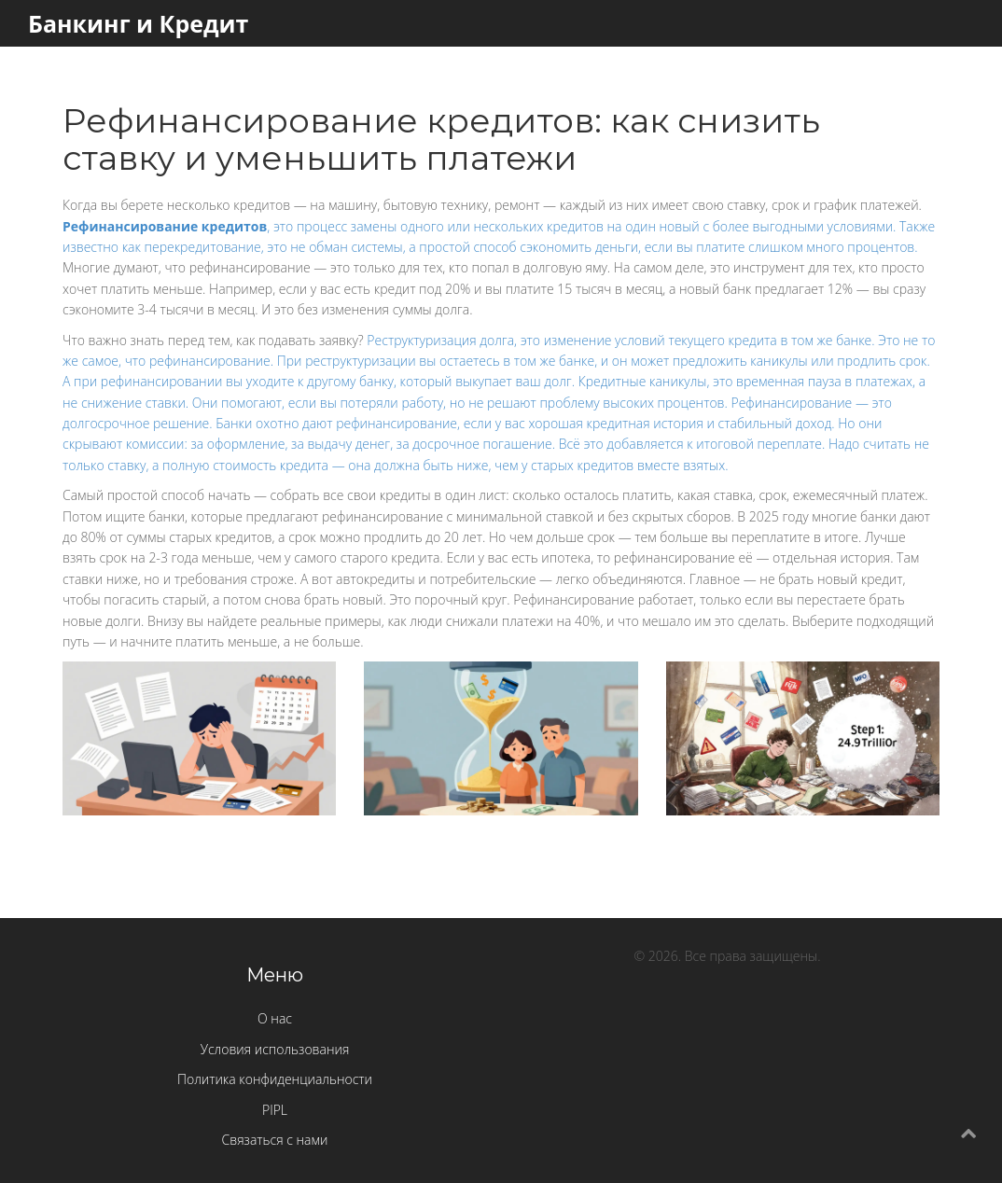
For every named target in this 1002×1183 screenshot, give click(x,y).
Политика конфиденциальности (274, 1079)
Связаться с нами (275, 1139)
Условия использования (275, 1049)
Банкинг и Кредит (138, 23)
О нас (274, 1018)
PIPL (274, 1110)
